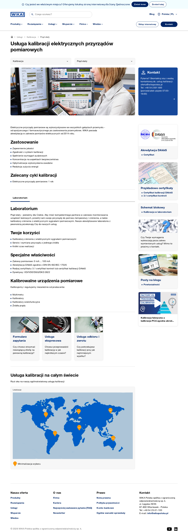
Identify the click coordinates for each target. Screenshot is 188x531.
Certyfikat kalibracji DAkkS (158, 192)
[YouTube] (169, 529)
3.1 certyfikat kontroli (155, 195)
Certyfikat (149, 155)
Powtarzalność (152, 284)
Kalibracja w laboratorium (158, 212)
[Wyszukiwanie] (61, 14)
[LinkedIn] (176, 529)
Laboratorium (20, 198)
